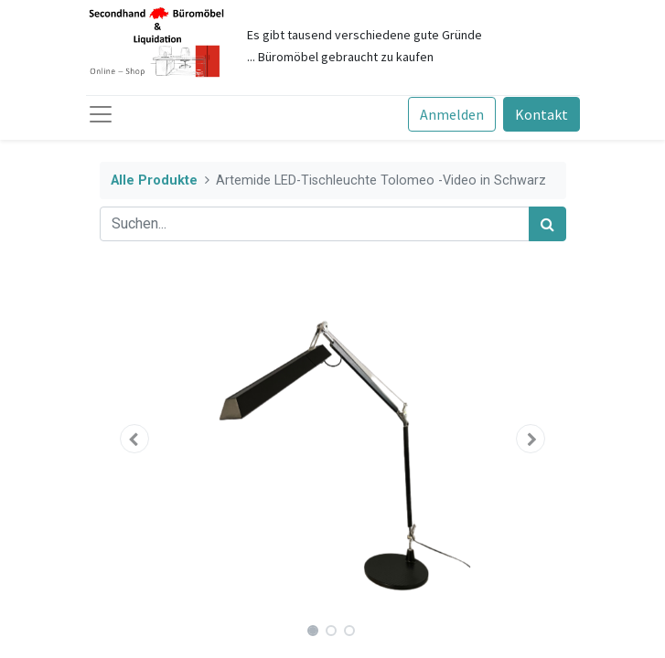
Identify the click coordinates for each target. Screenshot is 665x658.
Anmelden (452, 114)
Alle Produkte (154, 180)
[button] (135, 439)
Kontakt (541, 114)
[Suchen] (547, 224)
